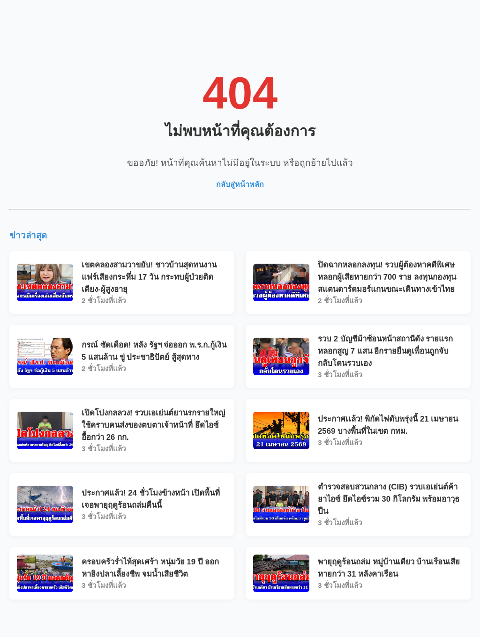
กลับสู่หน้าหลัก (240, 184)
